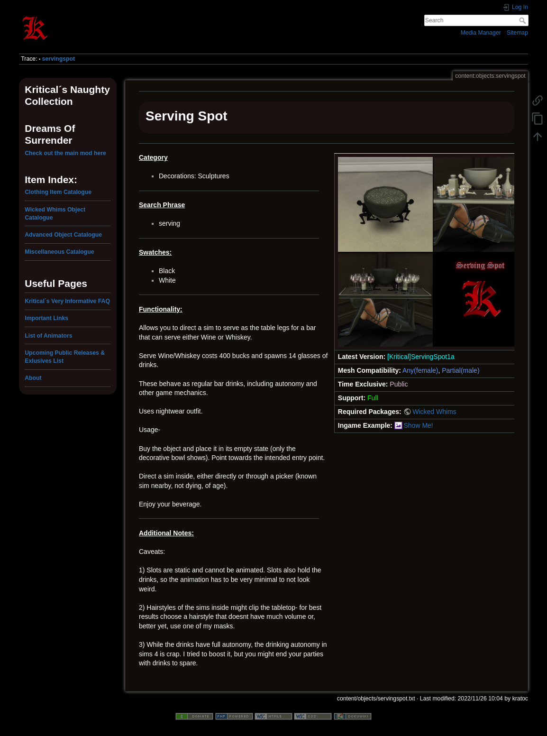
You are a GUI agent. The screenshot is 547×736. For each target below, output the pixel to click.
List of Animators (48, 335)
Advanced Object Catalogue (63, 234)
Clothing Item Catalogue (58, 192)
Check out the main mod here (65, 153)
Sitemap (517, 32)
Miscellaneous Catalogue (59, 251)
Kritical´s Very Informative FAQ (67, 301)
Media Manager (481, 32)
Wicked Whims (434, 411)
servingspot (58, 58)
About (33, 378)
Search (523, 20)
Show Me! (418, 425)
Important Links (46, 318)
